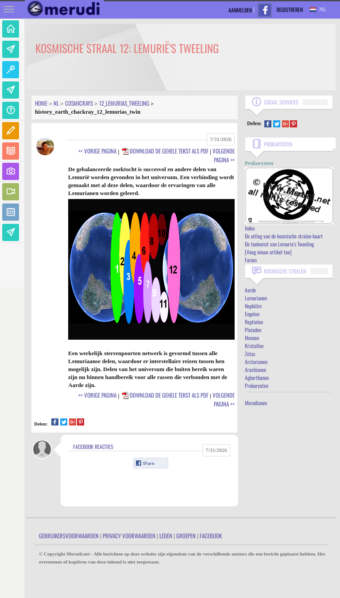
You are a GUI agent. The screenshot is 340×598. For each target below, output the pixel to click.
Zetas (250, 353)
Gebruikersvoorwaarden (69, 535)
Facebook (211, 535)
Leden (165, 535)
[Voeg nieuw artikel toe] (268, 252)
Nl (56, 103)
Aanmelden (240, 10)
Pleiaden (253, 330)
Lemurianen (256, 298)
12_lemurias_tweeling (124, 103)
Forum (251, 260)
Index (250, 228)
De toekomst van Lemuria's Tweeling (279, 244)
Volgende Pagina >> (223, 155)
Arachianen (255, 369)
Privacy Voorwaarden (129, 535)
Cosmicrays (79, 103)
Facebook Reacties (93, 446)
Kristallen (254, 345)
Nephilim (253, 306)
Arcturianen (256, 361)
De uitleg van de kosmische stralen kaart (284, 236)
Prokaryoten (256, 385)
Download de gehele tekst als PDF (165, 150)
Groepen (186, 535)
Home (41, 103)
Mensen (252, 337)
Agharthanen (257, 377)
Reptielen (254, 322)
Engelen (252, 314)
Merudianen (256, 402)
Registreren (290, 9)
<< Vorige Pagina (97, 150)
